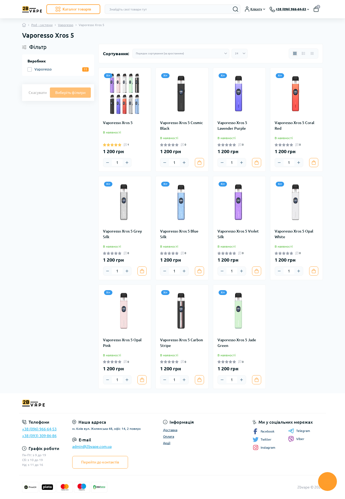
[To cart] (199, 162)
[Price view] (312, 53)
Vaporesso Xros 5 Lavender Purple (232, 126)
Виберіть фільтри (70, 92)
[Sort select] (180, 53)
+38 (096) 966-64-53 (39, 429)
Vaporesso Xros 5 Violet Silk (238, 234)
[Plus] (127, 162)
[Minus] (107, 162)
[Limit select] (240, 53)
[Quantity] (117, 162)
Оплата (168, 436)
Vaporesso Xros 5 (118, 123)
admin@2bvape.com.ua (92, 446)
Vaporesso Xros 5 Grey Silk (122, 234)
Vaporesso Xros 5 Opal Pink (122, 343)
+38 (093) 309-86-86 (39, 436)
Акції (166, 443)
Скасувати (38, 92)
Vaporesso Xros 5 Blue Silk (179, 234)
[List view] (303, 53)
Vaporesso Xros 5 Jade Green (237, 343)
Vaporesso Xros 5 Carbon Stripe (181, 343)
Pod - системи (42, 25)
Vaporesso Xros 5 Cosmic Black (181, 126)
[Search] (235, 9)
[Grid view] (295, 53)
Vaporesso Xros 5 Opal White (294, 234)
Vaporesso (65, 25)
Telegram (299, 430)
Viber (296, 439)
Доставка (170, 430)
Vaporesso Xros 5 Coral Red (294, 126)
